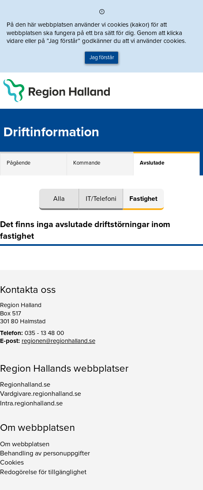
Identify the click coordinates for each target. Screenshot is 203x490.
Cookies (12, 462)
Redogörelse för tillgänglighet (43, 472)
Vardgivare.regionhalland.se (40, 394)
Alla (58, 199)
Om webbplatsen (25, 444)
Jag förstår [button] (101, 57)
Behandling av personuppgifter (45, 453)
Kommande (86, 163)
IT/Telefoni (101, 199)
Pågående (18, 163)
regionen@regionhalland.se (58, 341)
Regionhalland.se (25, 384)
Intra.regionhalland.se (31, 403)
